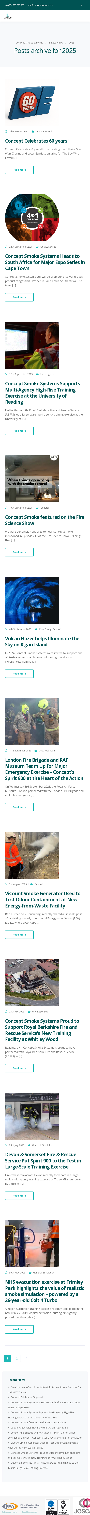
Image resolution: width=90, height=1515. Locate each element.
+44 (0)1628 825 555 (14, 5)
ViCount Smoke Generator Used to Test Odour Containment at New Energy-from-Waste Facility (42, 899)
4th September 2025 (20, 629)
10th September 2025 (21, 507)
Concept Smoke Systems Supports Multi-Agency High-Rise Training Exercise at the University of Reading (42, 392)
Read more (19, 169)
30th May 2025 (17, 1272)
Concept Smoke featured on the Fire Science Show (44, 520)
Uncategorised (44, 131)
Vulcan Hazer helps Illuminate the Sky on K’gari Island (42, 641)
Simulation (47, 1145)
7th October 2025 (18, 131)
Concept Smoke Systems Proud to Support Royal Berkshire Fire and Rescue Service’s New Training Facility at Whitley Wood (42, 1030)
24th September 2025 (21, 246)
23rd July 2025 (16, 1145)
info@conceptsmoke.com (40, 5)
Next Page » (26, 1358)
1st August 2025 (18, 884)
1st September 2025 (20, 750)
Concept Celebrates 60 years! (36, 141)
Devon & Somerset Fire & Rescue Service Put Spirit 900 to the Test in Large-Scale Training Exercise (43, 1160)
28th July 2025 (16, 1011)
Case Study (45, 629)
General (44, 507)
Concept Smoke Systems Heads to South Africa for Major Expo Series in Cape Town (45, 262)
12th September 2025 (21, 374)
